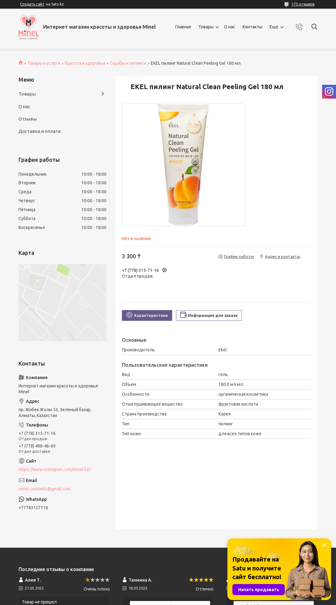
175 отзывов (303, 4)
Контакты (252, 26)
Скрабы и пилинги (128, 63)
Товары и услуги (43, 63)
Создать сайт (32, 4)
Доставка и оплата (39, 131)
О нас (229, 26)
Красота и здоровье (85, 63)
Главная (183, 26)
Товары (206, 26)
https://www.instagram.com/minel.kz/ (55, 469)
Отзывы (28, 118)
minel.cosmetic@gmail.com (44, 488)
